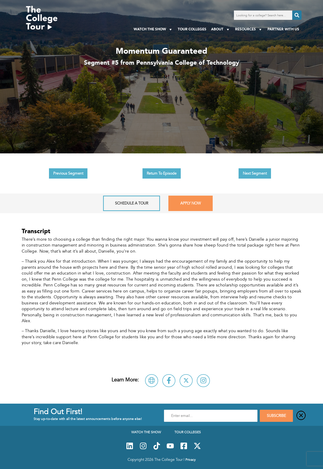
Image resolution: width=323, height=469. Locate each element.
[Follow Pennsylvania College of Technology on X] (186, 380)
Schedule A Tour (131, 203)
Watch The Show (153, 29)
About (220, 29)
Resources (249, 29)
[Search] (297, 15)
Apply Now (190, 203)
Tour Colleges (192, 29)
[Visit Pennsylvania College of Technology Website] (151, 380)
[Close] (301, 416)
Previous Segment (68, 173)
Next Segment (255, 173)
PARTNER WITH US (283, 29)
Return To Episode (162, 173)
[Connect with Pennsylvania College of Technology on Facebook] (168, 380)
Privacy (190, 460)
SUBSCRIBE (276, 415)
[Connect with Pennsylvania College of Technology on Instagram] (203, 380)
